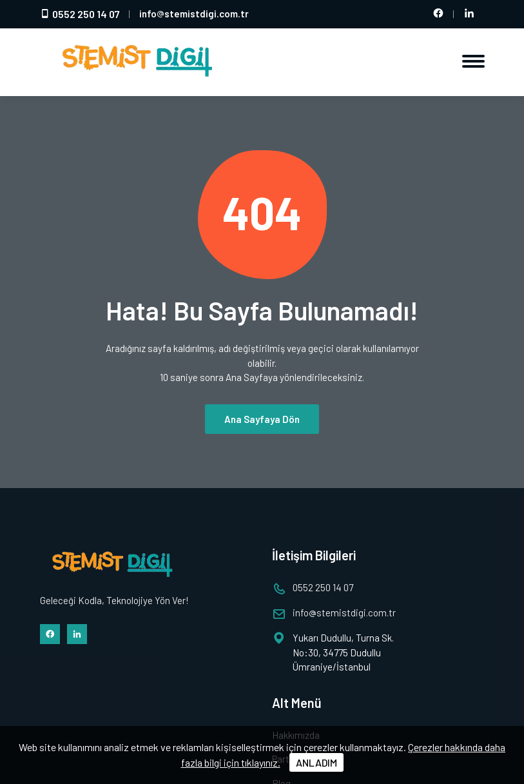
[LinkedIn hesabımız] (469, 14)
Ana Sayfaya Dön (262, 419)
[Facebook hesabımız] (438, 14)
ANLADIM (316, 762)
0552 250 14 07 (80, 14)
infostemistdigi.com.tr (194, 13)
